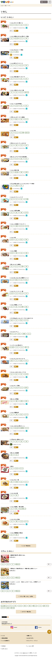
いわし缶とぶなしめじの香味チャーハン (20, 277)
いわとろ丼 (13, 237)
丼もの (21, 239)
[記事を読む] (12, 557)
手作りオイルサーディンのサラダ (18, 143)
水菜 (16, 145)
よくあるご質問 (30, 646)
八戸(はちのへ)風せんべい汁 (17, 439)
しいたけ (16, 105)
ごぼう (17, 441)
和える (21, 320)
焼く (21, 78)
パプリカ (21, 521)
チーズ (17, 78)
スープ (17, 65)
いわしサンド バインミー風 (17, 291)
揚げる (17, 119)
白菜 (16, 414)
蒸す (21, 158)
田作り (12, 466)
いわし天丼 (13, 130)
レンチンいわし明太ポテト (17, 345)
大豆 (7, 577)
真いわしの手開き (15, 399)
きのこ (17, 374)
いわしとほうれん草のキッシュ (18, 426)
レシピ (3, 635)
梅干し (17, 508)
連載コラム (29, 635)
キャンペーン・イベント (32, 640)
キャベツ (16, 132)
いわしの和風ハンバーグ (16, 304)
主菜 (26, 266)
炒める (21, 360)
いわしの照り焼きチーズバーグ (18, 76)
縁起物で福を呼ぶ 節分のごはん (18, 555)
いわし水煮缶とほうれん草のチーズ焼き (20, 36)
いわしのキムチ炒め (15, 519)
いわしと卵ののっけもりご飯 (17, 90)
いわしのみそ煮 (14, 493)
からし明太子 (12, 347)
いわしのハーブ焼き (15, 385)
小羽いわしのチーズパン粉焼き (18, 117)
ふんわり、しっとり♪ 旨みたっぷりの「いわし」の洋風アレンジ (26, 581)
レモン (17, 347)
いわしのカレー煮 (15, 479)
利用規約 (4, 646)
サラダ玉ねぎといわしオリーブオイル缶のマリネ (22, 318)
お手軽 (26, 172)
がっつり (21, 92)
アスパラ (16, 158)
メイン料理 (26, 199)
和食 (21, 212)
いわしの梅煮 (14, 251)
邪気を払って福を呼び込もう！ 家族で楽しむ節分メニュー (24, 568)
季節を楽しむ (18, 564)
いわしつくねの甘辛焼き (16, 103)
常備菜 (24, 333)
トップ (2, 5)
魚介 (5, 5)
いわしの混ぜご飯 (15, 170)
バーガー (16, 293)
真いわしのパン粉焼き (16, 264)
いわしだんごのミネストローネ (18, 358)
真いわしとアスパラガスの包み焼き (19, 156)
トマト (17, 199)
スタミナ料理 (22, 132)
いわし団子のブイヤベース (17, 63)
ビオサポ (26, 212)
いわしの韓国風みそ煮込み (17, 532)
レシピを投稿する (5, 640)
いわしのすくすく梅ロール (17, 23)
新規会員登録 (5, 638)
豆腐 (16, 521)
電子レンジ (27, 347)
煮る (26, 65)
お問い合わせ (5, 648)
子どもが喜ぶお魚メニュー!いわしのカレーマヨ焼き (22, 183)
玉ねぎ (12, 320)
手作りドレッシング (13, 333)
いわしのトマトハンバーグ (17, 197)
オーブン (21, 38)
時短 (21, 172)
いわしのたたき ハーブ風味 (17, 49)
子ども (26, 360)
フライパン (26, 320)
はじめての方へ (30, 638)
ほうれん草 (16, 38)
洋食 (26, 38)
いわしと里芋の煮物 (15, 210)
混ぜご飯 (16, 172)
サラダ (21, 145)
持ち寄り (26, 387)
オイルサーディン (15, 331)
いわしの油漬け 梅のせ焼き (17, 506)
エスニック (21, 65)
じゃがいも (16, 387)
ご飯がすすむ (27, 92)
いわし (12, 38)
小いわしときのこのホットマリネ (18, 372)
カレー (26, 481)
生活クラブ (26, 652)
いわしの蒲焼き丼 (15, 412)
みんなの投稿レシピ (23, 508)
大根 (26, 441)
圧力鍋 (17, 481)
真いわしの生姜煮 (15, 452)
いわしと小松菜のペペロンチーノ (18, 224)
